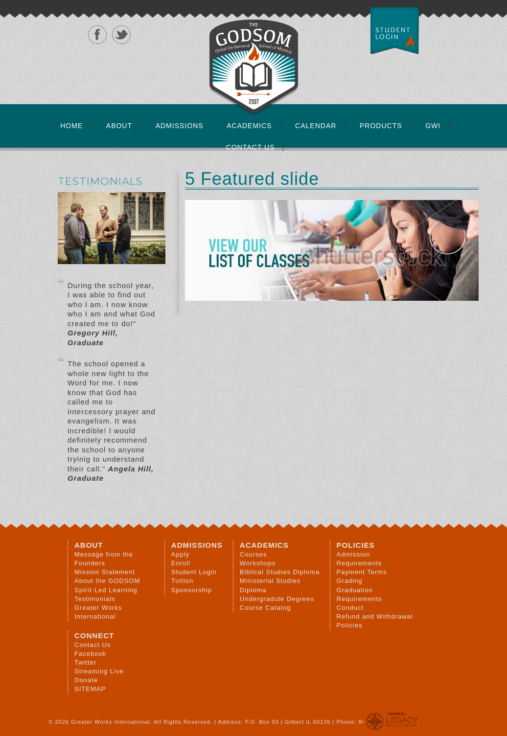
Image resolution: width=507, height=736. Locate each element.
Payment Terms (362, 572)
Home (71, 126)
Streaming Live (99, 671)
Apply (180, 554)
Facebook (90, 653)
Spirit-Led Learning (106, 590)
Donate (86, 680)
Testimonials (94, 598)
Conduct (350, 607)
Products (381, 126)
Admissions (180, 126)
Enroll (180, 563)
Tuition (182, 580)
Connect (94, 635)
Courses (253, 554)
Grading (350, 580)
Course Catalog (265, 607)
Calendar (315, 126)
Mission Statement (104, 572)
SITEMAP (90, 688)
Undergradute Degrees (277, 598)
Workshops (258, 563)
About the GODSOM (107, 580)
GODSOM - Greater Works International (460, 61)
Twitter (85, 662)
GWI (432, 126)
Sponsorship (191, 590)
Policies (356, 545)
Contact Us (250, 147)
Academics (249, 126)
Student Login (194, 572)
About (119, 126)
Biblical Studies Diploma (280, 572)
